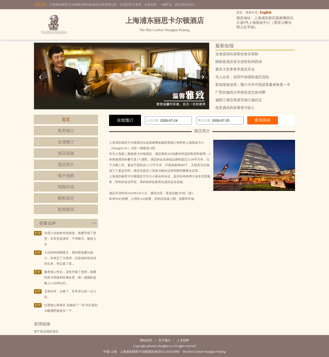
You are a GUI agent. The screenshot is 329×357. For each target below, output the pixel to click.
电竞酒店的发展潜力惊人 (235, 108)
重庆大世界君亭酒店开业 (235, 69)
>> (93, 223)
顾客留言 (66, 198)
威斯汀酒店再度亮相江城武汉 (238, 100)
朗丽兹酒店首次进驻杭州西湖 (238, 62)
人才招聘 (183, 340)
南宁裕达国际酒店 (46, 331)
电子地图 (66, 176)
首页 (66, 119)
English (265, 12)
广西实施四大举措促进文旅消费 (240, 92)
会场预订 (66, 142)
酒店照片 (66, 164)
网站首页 (146, 340)
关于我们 (164, 340)
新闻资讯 (66, 209)
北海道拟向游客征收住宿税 (236, 54)
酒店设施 (66, 153)
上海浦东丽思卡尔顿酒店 (126, 142)
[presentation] (40, 76)
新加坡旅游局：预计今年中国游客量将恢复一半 (252, 85)
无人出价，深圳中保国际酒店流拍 (242, 77)
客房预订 (66, 131)
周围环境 (66, 187)
